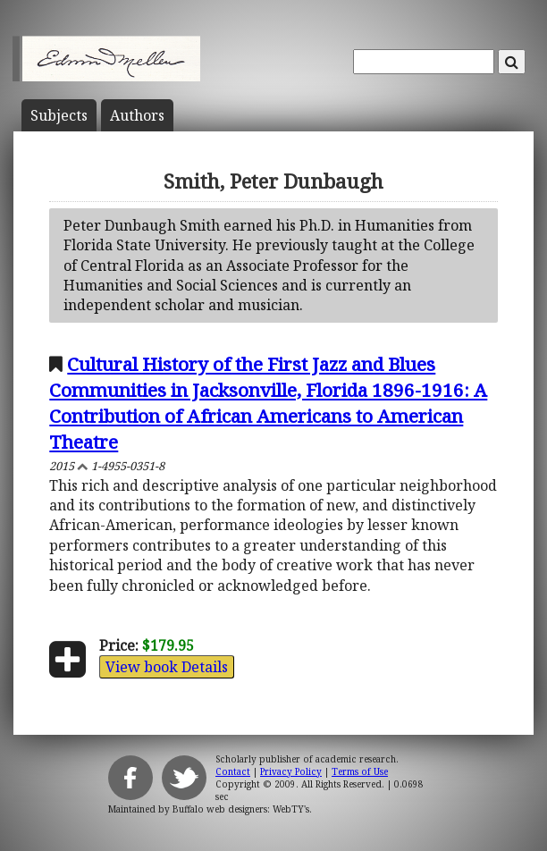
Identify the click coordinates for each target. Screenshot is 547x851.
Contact (232, 771)
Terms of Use (360, 771)
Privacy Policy (291, 771)
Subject (59, 115)
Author (137, 115)
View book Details (166, 667)
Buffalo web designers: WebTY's (241, 809)
